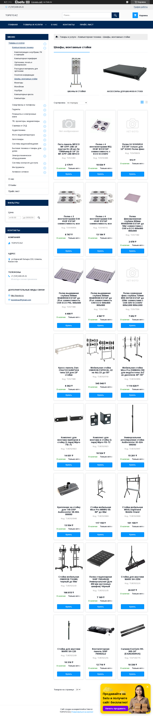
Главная (13, 24)
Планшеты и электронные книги (24, 115)
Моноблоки (19, 87)
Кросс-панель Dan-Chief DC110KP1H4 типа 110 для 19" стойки (68, 371)
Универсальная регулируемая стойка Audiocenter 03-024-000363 (132, 441)
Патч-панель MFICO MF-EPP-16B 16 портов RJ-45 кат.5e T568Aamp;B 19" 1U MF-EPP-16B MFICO (69, 149)
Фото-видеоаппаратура (23, 135)
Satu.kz (90, 709)
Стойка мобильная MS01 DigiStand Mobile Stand (132, 509)
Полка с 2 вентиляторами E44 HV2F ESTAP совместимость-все (69, 220)
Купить (69, 174)
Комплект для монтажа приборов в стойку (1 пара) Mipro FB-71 (68, 441)
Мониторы (18, 83)
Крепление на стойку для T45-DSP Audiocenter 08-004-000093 (68, 511)
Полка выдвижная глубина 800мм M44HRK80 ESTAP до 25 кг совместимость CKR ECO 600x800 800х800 (100, 299)
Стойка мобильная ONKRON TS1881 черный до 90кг (68, 579)
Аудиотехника (18, 130)
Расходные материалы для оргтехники (26, 70)
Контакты (69, 24)
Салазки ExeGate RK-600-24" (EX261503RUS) (132, 651)
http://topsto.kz (17, 295)
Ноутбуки (18, 91)
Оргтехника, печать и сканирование (23, 63)
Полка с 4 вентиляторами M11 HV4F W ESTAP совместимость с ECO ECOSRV (101, 149)
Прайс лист (87, 24)
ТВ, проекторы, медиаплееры (26, 121)
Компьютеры (19, 98)
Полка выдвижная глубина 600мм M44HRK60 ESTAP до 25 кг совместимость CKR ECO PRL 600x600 (69, 298)
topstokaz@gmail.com (21, 300)
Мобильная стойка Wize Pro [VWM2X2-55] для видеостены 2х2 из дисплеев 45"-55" (132, 371)
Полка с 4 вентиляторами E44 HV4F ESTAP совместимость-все (101, 220)
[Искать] (115, 15)
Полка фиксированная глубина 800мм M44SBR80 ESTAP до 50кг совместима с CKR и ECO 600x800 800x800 (132, 223)
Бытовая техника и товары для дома (26, 149)
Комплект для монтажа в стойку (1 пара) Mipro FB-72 (101, 439)
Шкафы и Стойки (77, 91)
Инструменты (18, 167)
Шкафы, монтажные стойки (25, 79)
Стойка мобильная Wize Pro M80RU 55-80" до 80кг (100, 509)
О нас (54, 24)
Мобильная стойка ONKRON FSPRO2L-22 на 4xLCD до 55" (101, 370)
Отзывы (12, 185)
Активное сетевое (20, 172)
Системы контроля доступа (25, 163)
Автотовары (17, 139)
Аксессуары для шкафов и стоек (125, 91)
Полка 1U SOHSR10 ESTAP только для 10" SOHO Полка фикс (132, 146)
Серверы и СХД (19, 126)
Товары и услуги (33, 24)
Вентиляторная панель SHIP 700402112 (100, 651)
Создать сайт (37, 2)
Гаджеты (16, 109)
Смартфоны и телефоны (23, 105)
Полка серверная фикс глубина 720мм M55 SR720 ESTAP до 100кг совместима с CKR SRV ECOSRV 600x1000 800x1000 (132, 299)
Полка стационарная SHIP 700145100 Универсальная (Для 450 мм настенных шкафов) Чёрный (100, 582)
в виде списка (146, 103)
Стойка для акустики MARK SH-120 (68, 650)
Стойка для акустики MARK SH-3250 (132, 578)
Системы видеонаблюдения (25, 144)
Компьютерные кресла (23, 94)
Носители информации (24, 75)
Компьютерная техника (89, 37)
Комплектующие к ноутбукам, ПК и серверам (28, 53)
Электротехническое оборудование (21, 156)
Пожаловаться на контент (82, 712)
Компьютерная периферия (25, 58)
